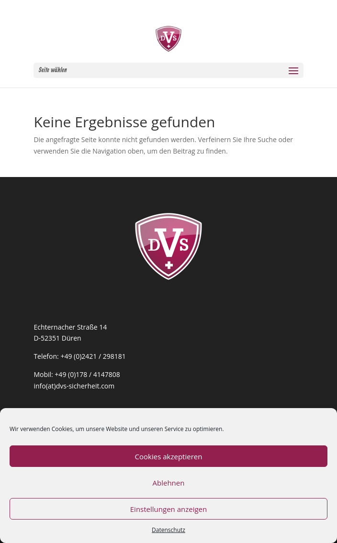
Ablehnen (169, 483)
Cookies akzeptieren (168, 456)
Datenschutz (168, 530)
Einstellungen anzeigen (168, 509)
